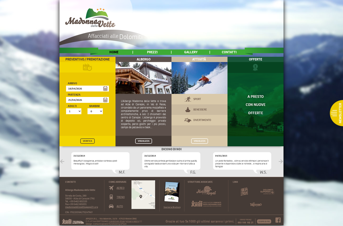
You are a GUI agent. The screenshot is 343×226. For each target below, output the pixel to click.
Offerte (255, 59)
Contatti (229, 52)
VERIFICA (87, 141)
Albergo (143, 59)
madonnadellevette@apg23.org (81, 207)
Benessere (200, 109)
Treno (121, 197)
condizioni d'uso (117, 221)
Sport (197, 99)
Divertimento (202, 120)
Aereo (120, 188)
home (113, 52)
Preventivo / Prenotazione (87, 59)
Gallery (191, 52)
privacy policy (132, 221)
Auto (120, 206)
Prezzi (152, 52)
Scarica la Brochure (172, 207)
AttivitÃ (199, 59)
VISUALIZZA (143, 141)
